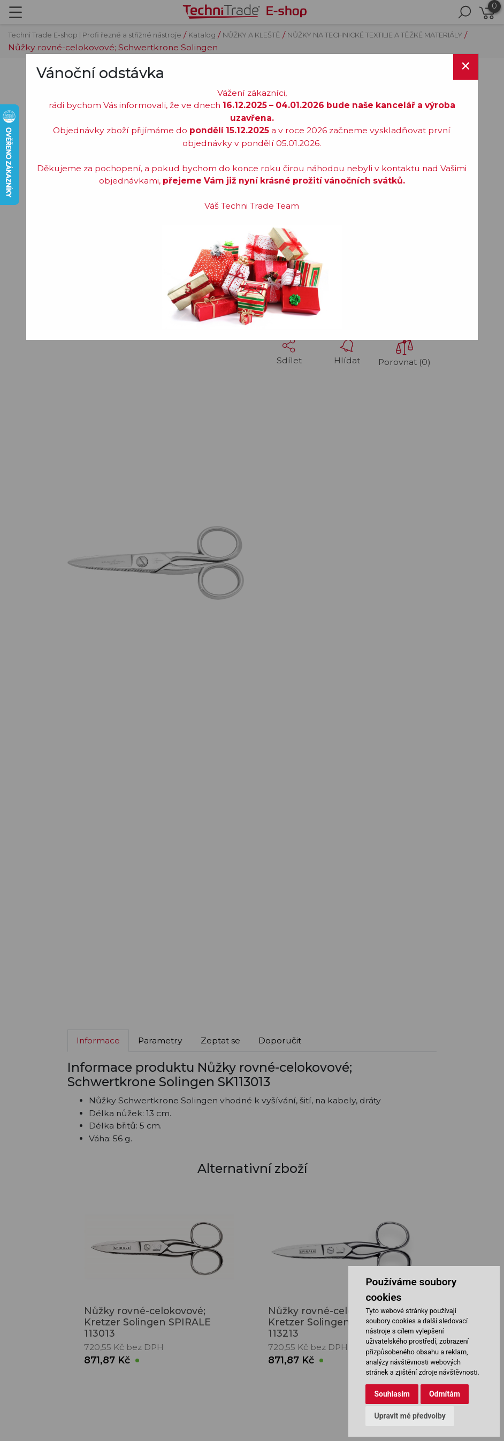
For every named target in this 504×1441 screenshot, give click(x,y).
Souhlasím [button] (392, 1394)
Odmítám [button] (444, 1394)
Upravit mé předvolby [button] (409, 1416)
